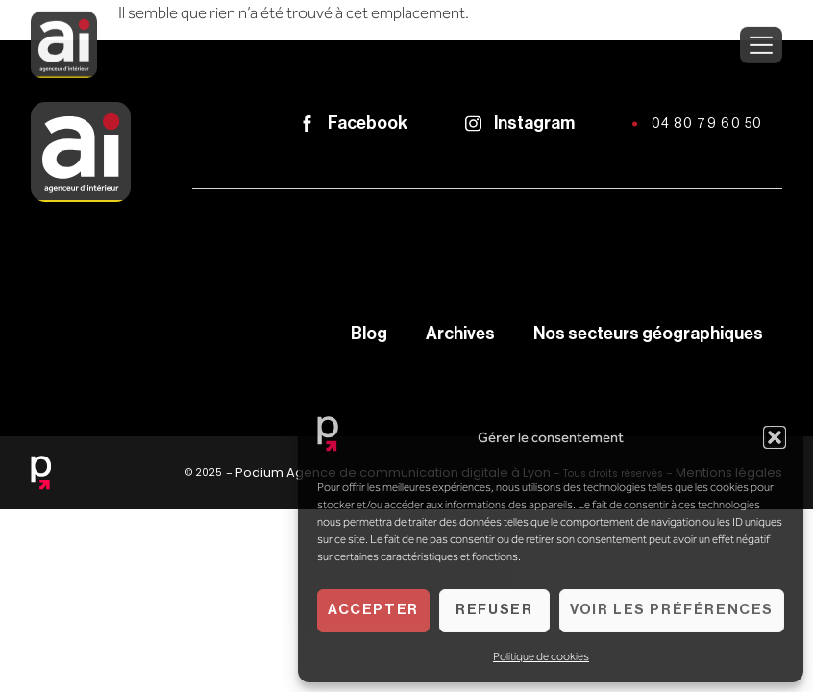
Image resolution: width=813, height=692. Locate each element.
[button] (774, 437)
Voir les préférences (672, 610)
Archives (460, 333)
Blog (369, 333)
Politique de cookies (541, 656)
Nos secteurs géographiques (648, 333)
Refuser (494, 610)
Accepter (373, 610)
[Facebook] (307, 123)
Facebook (367, 123)
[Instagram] (473, 123)
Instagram (534, 123)
